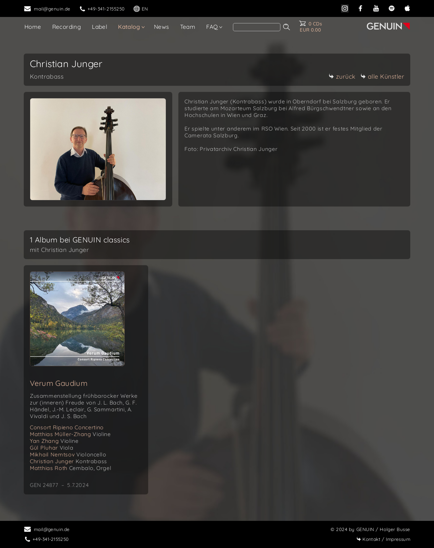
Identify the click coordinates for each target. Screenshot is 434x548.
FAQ (212, 26)
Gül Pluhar (52, 447)
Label (99, 26)
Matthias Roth (70, 468)
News (161, 26)
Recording (66, 26)
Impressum (383, 539)
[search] (256, 27)
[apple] (407, 7)
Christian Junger (68, 461)
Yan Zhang (54, 440)
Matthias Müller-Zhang (70, 434)
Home (32, 26)
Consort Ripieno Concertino (67, 427)
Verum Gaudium (58, 383)
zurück (342, 76)
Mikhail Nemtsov (68, 454)
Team (188, 26)
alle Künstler (382, 76)
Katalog (129, 26)
